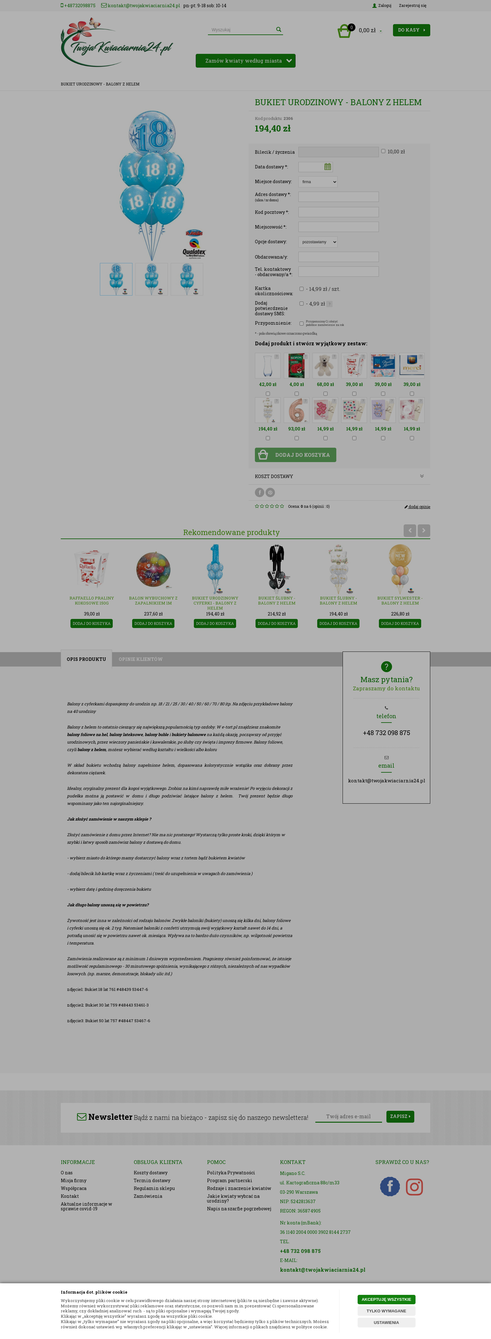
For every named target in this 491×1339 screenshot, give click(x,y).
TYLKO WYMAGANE (386, 1311)
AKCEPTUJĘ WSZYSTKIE (386, 1299)
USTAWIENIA (386, 1322)
